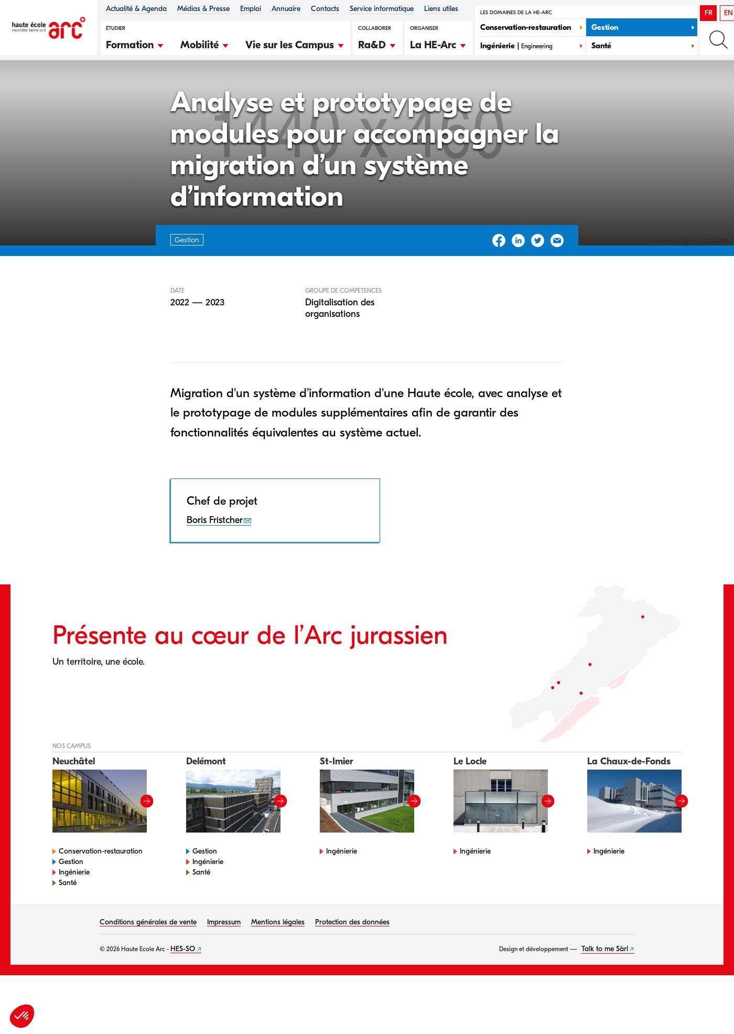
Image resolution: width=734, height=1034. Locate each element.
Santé (68, 925)
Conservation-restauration (101, 894)
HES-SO (182, 991)
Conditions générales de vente (148, 965)
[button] (135, 44)
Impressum (224, 965)
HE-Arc (60, 88)
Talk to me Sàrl (604, 991)
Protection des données (352, 965)
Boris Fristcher (215, 562)
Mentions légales (278, 965)
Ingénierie (74, 915)
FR (709, 12)
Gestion (99, 88)
